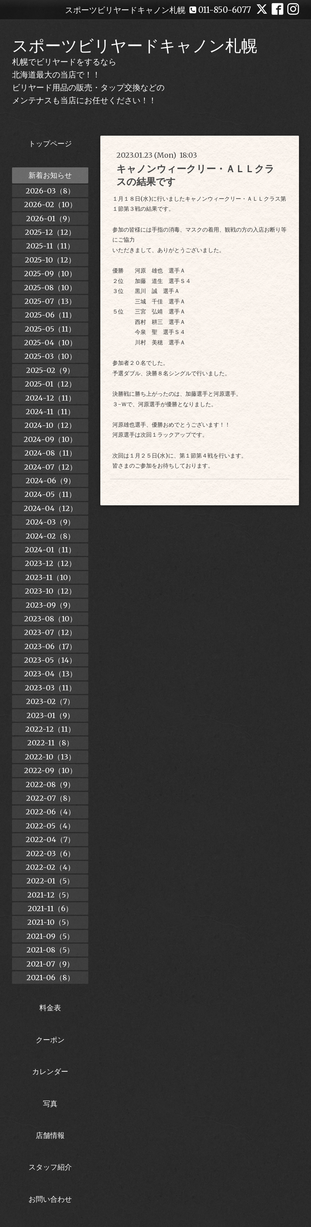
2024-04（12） (50, 508)
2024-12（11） (50, 398)
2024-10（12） (50, 425)
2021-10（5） (50, 922)
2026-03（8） (50, 190)
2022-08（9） (50, 784)
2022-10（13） (50, 756)
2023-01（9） (50, 715)
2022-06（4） (50, 811)
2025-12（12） (50, 232)
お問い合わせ (50, 1199)
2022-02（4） (50, 867)
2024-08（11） (50, 453)
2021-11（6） (50, 908)
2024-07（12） (50, 467)
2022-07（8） (50, 798)
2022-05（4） (50, 825)
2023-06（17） (50, 646)
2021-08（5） (50, 949)
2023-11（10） (50, 577)
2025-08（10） (50, 287)
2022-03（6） (50, 853)
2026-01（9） (50, 218)
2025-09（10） (50, 273)
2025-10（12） (50, 260)
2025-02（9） (50, 370)
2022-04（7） (50, 839)
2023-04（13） (50, 673)
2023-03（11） (50, 687)
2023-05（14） (50, 660)
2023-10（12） (50, 591)
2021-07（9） (50, 964)
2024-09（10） (50, 439)
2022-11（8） (50, 742)
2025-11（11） (50, 245)
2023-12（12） (50, 563)
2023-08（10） (50, 618)
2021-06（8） (50, 977)
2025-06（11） (50, 314)
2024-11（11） (50, 411)
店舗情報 (50, 1135)
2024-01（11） (50, 549)
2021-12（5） (50, 894)
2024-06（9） (50, 480)
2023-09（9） (50, 605)
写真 (50, 1103)
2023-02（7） (50, 701)
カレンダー (50, 1071)
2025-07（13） (50, 301)
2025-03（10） (50, 356)
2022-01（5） (50, 880)
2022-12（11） (50, 729)
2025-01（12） (50, 384)
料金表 (50, 1007)
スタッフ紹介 (50, 1167)
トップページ (50, 143)
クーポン (50, 1039)
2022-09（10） (50, 770)
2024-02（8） (50, 536)
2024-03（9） (50, 522)
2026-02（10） (50, 204)
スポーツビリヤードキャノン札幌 (134, 46)
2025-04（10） (50, 342)
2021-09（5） (50, 936)
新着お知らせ (50, 175)
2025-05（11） (50, 329)
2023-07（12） (50, 632)
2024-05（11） (50, 494)
